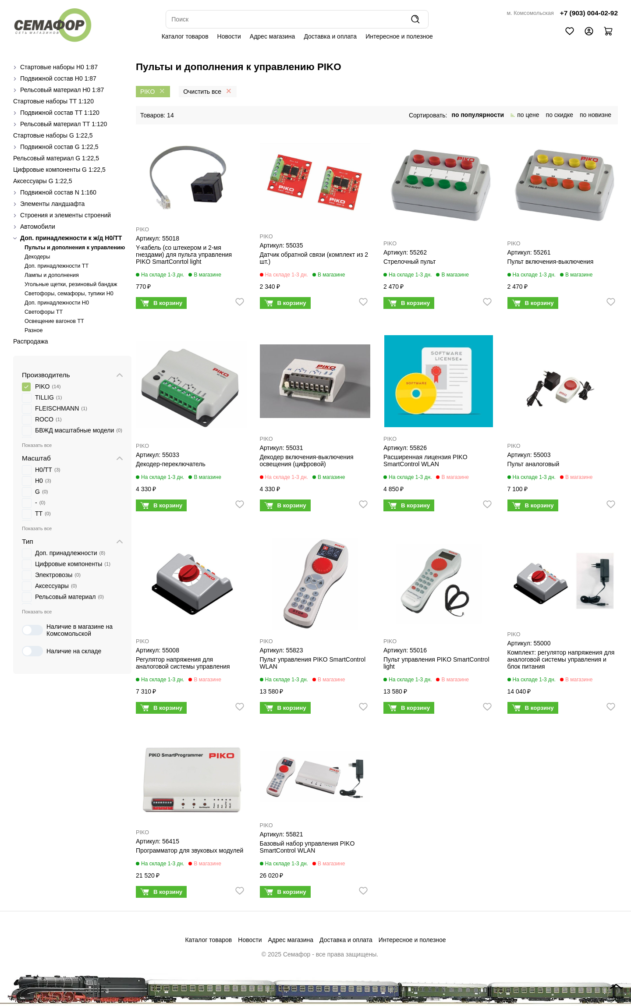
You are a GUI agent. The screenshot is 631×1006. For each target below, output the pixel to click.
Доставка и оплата (330, 36)
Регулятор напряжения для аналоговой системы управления (183, 663)
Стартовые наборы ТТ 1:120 (53, 101)
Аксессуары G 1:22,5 (42, 180)
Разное (34, 330)
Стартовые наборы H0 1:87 (59, 67)
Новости (229, 36)
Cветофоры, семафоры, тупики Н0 (69, 293)
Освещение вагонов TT (54, 321)
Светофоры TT (44, 312)
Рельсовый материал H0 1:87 (62, 89)
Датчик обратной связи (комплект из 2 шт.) (314, 258)
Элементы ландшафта (52, 203)
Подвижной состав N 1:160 (58, 192)
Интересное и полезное (399, 36)
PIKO (142, 230)
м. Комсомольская (530, 13)
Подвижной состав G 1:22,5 (59, 146)
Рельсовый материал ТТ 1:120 (63, 124)
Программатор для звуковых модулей (189, 850)
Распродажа (30, 341)
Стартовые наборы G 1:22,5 (53, 135)
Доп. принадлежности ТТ (57, 266)
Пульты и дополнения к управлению (75, 247)
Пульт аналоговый (533, 464)
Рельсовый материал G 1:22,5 (56, 158)
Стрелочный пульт (409, 261)
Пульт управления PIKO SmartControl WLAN (313, 663)
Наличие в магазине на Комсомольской (67, 630)
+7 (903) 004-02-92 (589, 13)
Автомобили (37, 226)
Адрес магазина (272, 36)
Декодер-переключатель (171, 464)
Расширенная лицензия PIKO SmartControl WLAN (425, 460)
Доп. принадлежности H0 (57, 303)
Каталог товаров (185, 36)
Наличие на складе (61, 651)
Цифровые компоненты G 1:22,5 (59, 169)
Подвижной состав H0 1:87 (58, 78)
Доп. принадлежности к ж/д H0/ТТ (71, 237)
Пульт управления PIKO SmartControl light (436, 663)
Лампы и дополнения (52, 275)
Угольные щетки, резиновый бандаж (71, 284)
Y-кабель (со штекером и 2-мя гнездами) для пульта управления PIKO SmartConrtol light (184, 254)
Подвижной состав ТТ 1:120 (59, 112)
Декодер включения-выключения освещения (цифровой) (307, 460)
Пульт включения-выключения (550, 261)
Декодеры (37, 257)
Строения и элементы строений (65, 215)
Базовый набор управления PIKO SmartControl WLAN (307, 847)
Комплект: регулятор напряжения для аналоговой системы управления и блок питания (561, 659)
